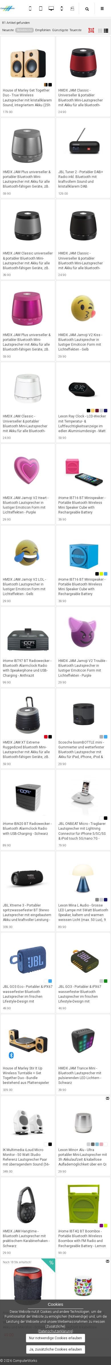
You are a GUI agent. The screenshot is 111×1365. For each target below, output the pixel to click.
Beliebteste (24, 30)
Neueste (8, 30)
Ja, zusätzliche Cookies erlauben (55, 1349)
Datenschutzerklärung (55, 1331)
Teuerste (75, 30)
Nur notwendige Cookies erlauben (55, 1338)
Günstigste (60, 30)
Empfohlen (43, 30)
